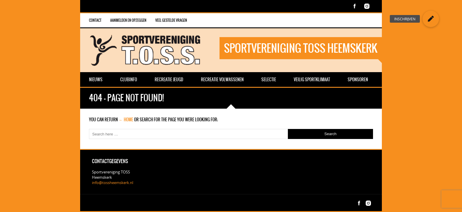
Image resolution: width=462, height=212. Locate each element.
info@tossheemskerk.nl (112, 182)
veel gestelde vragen (171, 20)
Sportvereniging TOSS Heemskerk (300, 48)
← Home (126, 119)
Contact (95, 20)
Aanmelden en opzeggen (128, 20)
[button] (431, 19)
